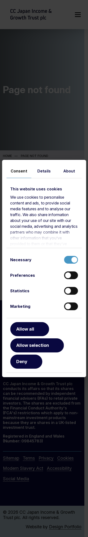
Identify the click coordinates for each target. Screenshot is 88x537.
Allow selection (32, 345)
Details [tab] (44, 171)
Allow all (25, 329)
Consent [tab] (19, 171)
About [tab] (69, 171)
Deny (21, 361)
